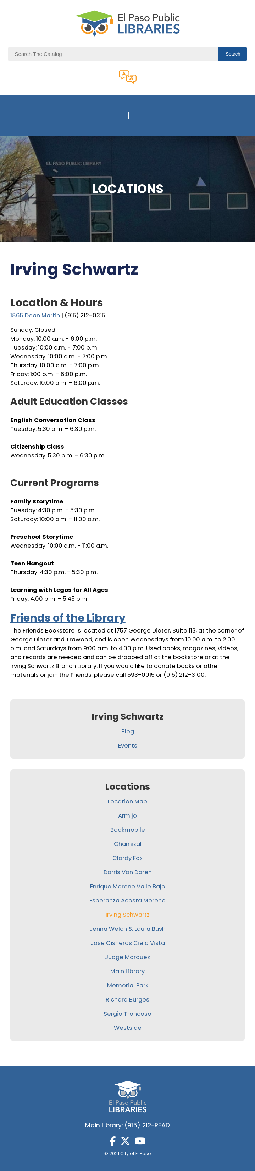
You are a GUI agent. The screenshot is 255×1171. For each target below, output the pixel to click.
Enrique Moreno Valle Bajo (127, 886)
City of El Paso (135, 1153)
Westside (128, 1028)
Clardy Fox (127, 858)
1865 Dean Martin (35, 315)
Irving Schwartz (128, 915)
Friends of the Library (68, 618)
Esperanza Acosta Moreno (127, 900)
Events (127, 746)
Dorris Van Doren (128, 872)
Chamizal (128, 844)
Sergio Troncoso (127, 1014)
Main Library (127, 971)
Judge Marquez (127, 957)
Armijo (127, 816)
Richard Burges (127, 1000)
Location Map (127, 801)
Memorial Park (127, 985)
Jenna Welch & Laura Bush (127, 929)
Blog (127, 731)
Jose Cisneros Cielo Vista (127, 943)
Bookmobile (127, 830)
